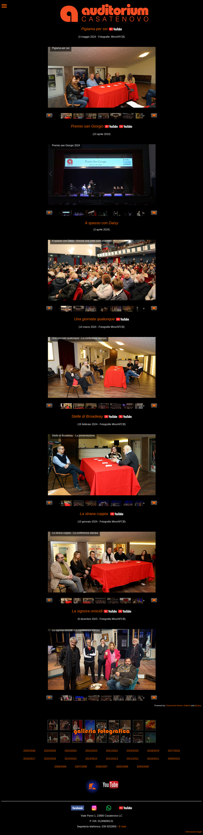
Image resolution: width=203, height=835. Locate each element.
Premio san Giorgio (87, 126)
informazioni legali (194, 832)
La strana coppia (94, 514)
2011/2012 (133, 758)
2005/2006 (122, 766)
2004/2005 (143, 766)
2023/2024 (71, 750)
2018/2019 (153, 750)
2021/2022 (112, 750)
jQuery (198, 705)
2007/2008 (81, 766)
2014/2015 (71, 758)
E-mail (122, 826)
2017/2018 (174, 750)
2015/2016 (50, 758)
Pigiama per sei (94, 29)
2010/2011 (153, 758)
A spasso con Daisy (101, 223)
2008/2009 (60, 766)
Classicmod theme (174, 705)
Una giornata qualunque (94, 319)
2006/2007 (102, 766)
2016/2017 (29, 758)
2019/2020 (133, 750)
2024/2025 (50, 750)
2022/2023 (91, 750)
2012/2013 (112, 758)
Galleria (186, 705)
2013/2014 (91, 758)
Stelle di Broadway (87, 416)
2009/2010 (174, 758)
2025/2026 (29, 750)
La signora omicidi (87, 611)
